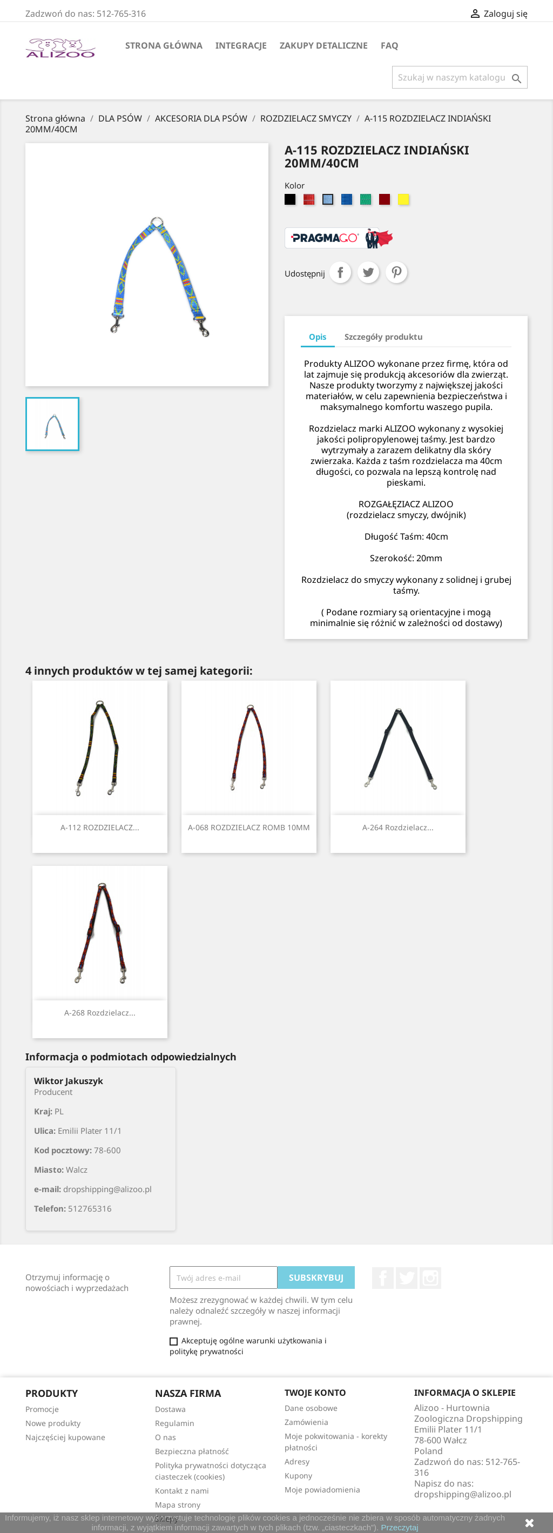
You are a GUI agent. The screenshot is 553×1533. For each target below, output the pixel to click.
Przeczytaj (399, 1527)
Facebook (383, 1278)
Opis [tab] (318, 336)
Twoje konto (315, 1392)
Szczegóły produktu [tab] (384, 336)
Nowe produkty (52, 1423)
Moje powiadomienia (322, 1489)
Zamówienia (306, 1422)
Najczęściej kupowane (65, 1437)
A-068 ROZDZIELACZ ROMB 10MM (249, 827)
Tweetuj (368, 272)
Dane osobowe (311, 1408)
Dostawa (170, 1409)
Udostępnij (340, 272)
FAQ (390, 45)
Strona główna (164, 45)
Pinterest (396, 272)
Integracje (241, 45)
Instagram (430, 1278)
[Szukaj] (460, 77)
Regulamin (174, 1423)
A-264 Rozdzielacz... (398, 827)
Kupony (298, 1475)
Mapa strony (177, 1505)
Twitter (406, 1278)
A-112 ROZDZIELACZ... (99, 827)
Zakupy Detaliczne (324, 45)
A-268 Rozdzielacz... (100, 1012)
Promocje (42, 1409)
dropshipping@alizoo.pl (462, 1494)
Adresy (297, 1461)
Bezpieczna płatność (192, 1451)
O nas (165, 1437)
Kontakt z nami (182, 1490)
